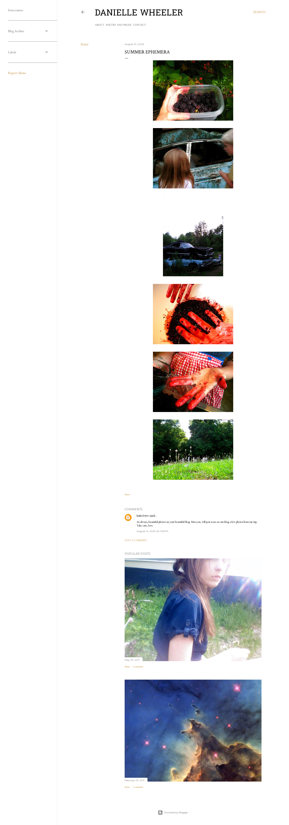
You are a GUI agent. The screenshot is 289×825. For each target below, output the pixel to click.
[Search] (259, 12)
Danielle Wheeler (139, 13)
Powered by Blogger (173, 812)
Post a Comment (136, 540)
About (99, 25)
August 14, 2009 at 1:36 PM (152, 531)
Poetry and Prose (118, 25)
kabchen (143, 516)
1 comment (138, 666)
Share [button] (84, 44)
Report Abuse (17, 73)
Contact (139, 25)
